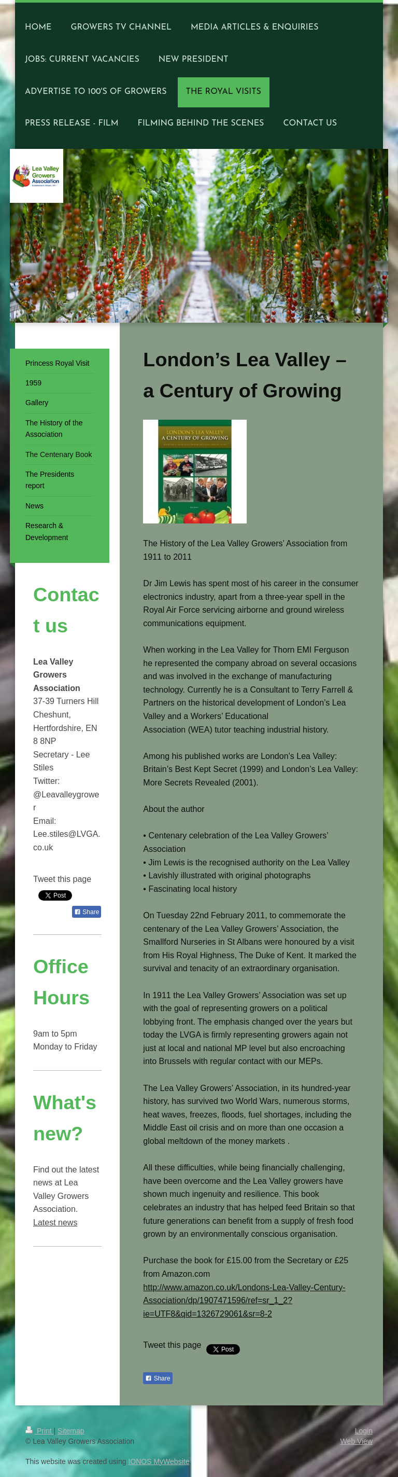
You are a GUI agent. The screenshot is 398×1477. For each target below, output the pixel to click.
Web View (356, 1441)
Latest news (55, 1222)
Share (157, 1378)
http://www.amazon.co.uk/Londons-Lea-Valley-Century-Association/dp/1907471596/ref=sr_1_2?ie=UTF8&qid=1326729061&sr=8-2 (244, 1300)
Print (39, 1431)
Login (364, 1431)
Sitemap (71, 1431)
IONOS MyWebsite (158, 1461)
